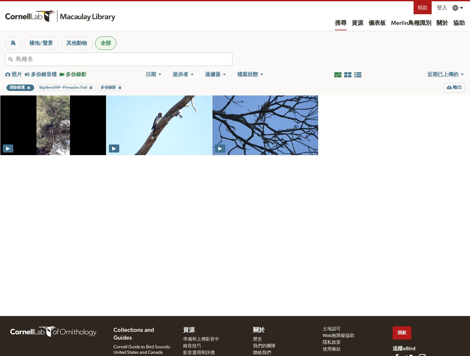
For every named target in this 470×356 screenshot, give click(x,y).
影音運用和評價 (199, 353)
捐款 (422, 7)
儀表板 (377, 23)
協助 (459, 23)
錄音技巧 (192, 346)
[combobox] (124, 59)
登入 (442, 7)
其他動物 (76, 43)
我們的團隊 (264, 346)
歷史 (257, 339)
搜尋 (341, 23)
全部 (106, 43)
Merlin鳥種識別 (411, 23)
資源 (357, 23)
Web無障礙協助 (338, 335)
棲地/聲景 (41, 43)
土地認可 (332, 329)
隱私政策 (332, 342)
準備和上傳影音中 (201, 339)
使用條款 (332, 349)
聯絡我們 (262, 353)
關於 (442, 23)
